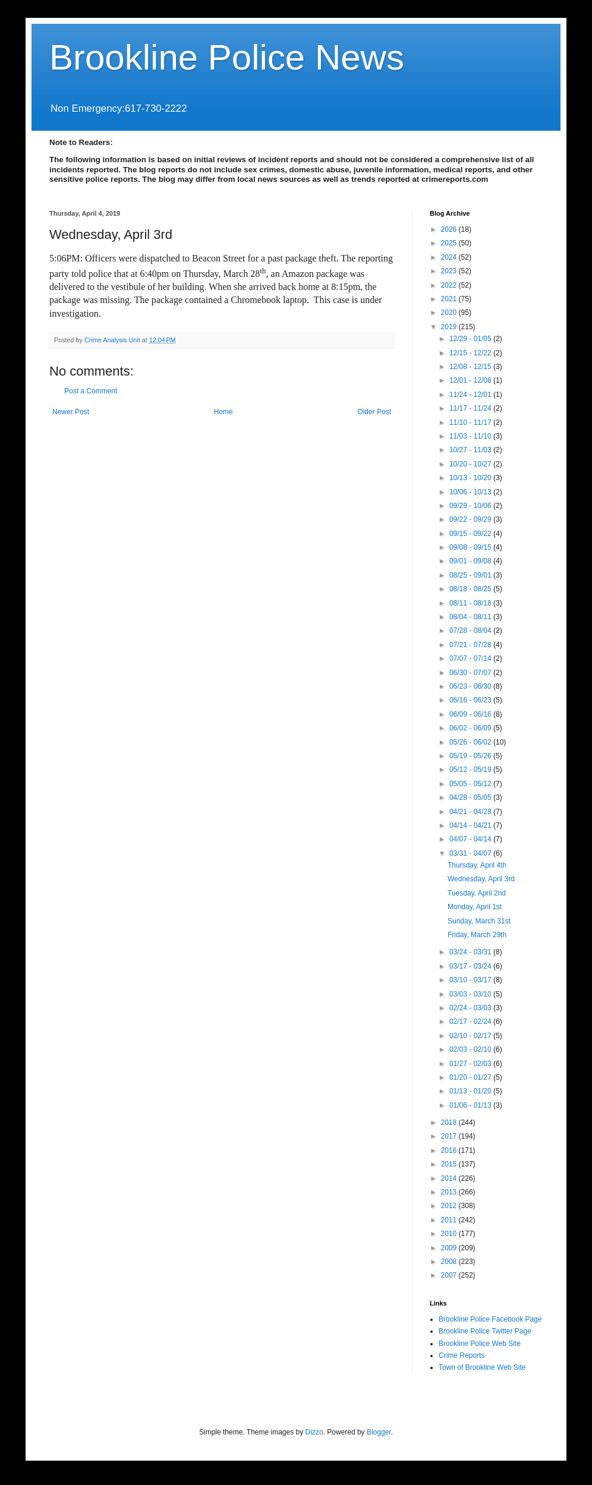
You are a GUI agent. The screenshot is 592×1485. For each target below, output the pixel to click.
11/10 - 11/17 (471, 422)
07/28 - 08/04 (471, 630)
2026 (450, 229)
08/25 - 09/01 (471, 575)
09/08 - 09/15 (471, 547)
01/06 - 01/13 (471, 1105)
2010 (450, 1233)
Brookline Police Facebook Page (490, 1319)
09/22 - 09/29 (471, 519)
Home (223, 412)
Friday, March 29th (477, 935)
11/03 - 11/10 (471, 436)
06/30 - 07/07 (471, 673)
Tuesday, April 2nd (477, 893)
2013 (450, 1192)
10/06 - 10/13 (471, 492)
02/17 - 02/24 (471, 1021)
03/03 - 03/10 (471, 994)
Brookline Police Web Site (480, 1343)
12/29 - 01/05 (471, 339)
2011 (450, 1220)
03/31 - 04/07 (471, 853)
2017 (450, 1136)
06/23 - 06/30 (471, 686)
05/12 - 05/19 (471, 769)
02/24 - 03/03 (471, 1008)
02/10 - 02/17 (471, 1036)
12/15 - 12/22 (471, 353)
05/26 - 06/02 (471, 742)
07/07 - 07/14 (471, 658)
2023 (450, 271)
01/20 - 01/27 (471, 1077)
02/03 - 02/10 (471, 1049)
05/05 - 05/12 (471, 784)
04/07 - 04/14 (471, 839)
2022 (450, 285)
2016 (450, 1150)
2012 (450, 1206)
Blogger (379, 1432)
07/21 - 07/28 (471, 645)
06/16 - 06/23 (471, 700)
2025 (450, 243)
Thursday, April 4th (477, 865)
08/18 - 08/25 (471, 589)
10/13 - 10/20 (471, 478)
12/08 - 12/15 (471, 366)
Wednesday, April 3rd (481, 879)
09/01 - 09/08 (471, 561)
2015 (450, 1164)
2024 (450, 257)
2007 (450, 1275)
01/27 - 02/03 (471, 1064)
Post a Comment (90, 391)
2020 (450, 312)
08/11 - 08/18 (471, 603)
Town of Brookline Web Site (482, 1367)
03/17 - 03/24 (471, 966)
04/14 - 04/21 (471, 825)
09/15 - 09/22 (471, 533)
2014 (450, 1178)
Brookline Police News (226, 57)
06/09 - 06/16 (471, 714)
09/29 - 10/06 (471, 506)
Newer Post (70, 412)
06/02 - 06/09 (471, 728)
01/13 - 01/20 (471, 1091)
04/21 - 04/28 (471, 812)
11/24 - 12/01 (471, 394)
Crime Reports (461, 1355)
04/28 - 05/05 (471, 797)
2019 (450, 327)
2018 (450, 1122)
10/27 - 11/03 (471, 450)
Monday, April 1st (475, 907)
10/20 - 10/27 (471, 464)
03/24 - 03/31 (471, 952)
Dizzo (314, 1432)
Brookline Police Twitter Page (485, 1331)
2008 (450, 1261)
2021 (450, 299)
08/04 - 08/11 (471, 617)
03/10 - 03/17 (471, 980)
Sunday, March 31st (479, 921)
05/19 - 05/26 (471, 756)
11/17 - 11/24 (471, 408)
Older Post (374, 412)
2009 (450, 1248)
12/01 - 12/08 (471, 380)
